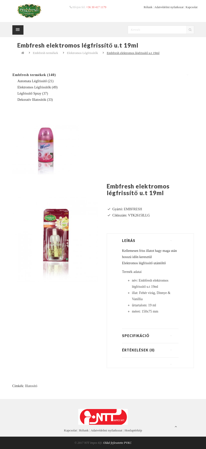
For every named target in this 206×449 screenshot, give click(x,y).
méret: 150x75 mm (145, 311)
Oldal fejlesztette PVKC (117, 443)
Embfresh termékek (45, 53)
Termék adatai (132, 272)
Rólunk (148, 7)
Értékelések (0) (138, 350)
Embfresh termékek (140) (34, 75)
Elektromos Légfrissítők (82, 53)
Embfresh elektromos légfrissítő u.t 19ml (133, 53)
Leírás (128, 240)
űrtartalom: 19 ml (144, 305)
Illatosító (31, 386)
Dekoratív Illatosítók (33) (35, 100)
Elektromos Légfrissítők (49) (38, 87)
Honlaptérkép (133, 430)
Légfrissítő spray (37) (33, 93)
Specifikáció (135, 336)
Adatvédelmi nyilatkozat (169, 7)
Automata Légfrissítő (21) (36, 81)
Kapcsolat (192, 7)
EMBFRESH (133, 209)
